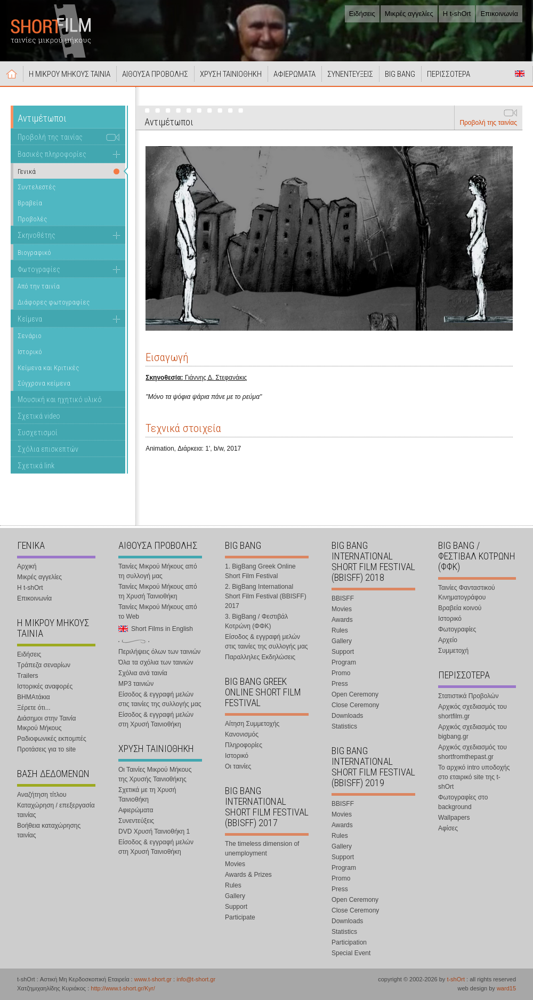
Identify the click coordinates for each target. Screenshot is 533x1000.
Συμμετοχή (453, 650)
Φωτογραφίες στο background (463, 802)
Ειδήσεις (362, 14)
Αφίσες (448, 828)
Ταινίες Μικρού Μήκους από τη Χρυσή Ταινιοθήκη (157, 591)
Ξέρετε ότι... (34, 707)
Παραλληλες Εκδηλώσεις (260, 657)
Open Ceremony (355, 694)
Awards (342, 619)
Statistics (344, 726)
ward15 (506, 988)
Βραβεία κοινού (459, 608)
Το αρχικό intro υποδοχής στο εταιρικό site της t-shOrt (474, 777)
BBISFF (343, 598)
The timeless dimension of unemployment (262, 848)
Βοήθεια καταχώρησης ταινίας (48, 830)
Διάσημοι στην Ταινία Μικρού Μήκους (46, 723)
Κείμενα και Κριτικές (48, 368)
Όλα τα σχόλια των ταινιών (155, 662)
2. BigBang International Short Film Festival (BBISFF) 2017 (265, 596)
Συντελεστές (36, 187)
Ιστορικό (30, 352)
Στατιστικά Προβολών (468, 696)
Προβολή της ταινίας (488, 122)
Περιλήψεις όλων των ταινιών (159, 651)
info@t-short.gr (195, 979)
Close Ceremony (355, 705)
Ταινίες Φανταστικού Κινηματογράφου (466, 592)
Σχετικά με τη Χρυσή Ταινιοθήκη (147, 794)
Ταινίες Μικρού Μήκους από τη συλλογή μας (157, 571)
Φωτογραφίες (39, 269)
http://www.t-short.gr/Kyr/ (123, 988)
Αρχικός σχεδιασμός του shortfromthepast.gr (472, 752)
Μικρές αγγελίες (409, 14)
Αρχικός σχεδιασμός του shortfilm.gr (472, 711)
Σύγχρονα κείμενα (44, 383)
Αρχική (11, 73)
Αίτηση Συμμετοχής (252, 723)
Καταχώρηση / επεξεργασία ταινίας (56, 810)
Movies (235, 864)
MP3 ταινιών (136, 683)
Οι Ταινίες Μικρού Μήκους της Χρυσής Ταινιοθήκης (154, 774)
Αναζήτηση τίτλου (42, 794)
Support (236, 906)
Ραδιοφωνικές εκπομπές (51, 738)
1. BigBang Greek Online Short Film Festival (260, 571)
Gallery (235, 896)
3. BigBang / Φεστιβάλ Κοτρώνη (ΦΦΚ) (256, 621)
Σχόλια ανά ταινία (142, 673)
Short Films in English (519, 73)
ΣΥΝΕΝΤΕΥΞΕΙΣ (350, 74)
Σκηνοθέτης (36, 235)
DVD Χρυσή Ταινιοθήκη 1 (154, 831)
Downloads (347, 715)
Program (344, 662)
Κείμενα (30, 319)
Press (340, 683)
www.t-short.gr (153, 979)
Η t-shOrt (457, 14)
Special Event (351, 953)
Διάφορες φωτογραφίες (54, 302)
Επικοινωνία (499, 14)
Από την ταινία (39, 286)
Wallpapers (454, 817)
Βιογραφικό (34, 253)
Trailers (27, 675)
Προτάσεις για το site (46, 749)
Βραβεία (30, 203)
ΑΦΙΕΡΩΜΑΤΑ (294, 74)
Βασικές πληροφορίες (52, 154)
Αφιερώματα (135, 810)
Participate (240, 917)
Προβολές (32, 219)
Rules (233, 885)
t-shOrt (456, 979)
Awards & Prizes (248, 874)
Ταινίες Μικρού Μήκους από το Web (157, 611)
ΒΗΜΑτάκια (33, 697)
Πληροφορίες (243, 745)
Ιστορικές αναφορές (44, 686)
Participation (349, 942)
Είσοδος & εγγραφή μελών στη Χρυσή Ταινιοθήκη (155, 719)
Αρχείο (447, 640)
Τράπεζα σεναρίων (43, 665)
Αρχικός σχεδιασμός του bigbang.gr (472, 731)
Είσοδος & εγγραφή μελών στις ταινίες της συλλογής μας (159, 699)
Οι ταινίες (238, 766)
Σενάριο (30, 336)
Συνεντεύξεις (136, 821)
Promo (341, 673)
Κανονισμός (242, 734)
